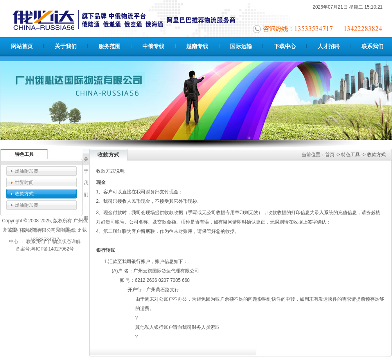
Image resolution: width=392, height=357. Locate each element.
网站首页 (22, 46)
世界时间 (24, 182)
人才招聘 (329, 46)
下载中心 (285, 46)
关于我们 (66, 46)
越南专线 (197, 46)
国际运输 (241, 46)
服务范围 (109, 46)
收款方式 (24, 194)
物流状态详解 (66, 241)
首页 (329, 154)
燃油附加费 (26, 171)
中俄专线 (153, 46)
